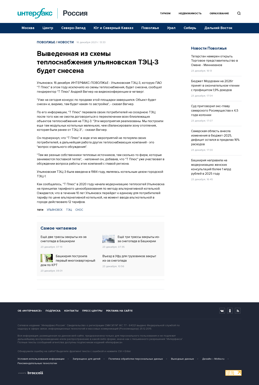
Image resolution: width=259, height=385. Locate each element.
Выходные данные (182, 358)
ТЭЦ (69, 209)
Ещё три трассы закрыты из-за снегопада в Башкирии (131, 239)
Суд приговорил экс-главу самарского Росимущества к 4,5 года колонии (214, 110)
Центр (48, 28)
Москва (28, 28)
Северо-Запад (73, 28)
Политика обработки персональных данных (135, 358)
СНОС (79, 209)
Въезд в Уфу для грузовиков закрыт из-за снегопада (129, 258)
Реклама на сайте (119, 310)
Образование (219, 13)
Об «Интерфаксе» (30, 310)
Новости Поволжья (209, 48)
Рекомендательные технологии (37, 363)
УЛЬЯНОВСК (55, 209)
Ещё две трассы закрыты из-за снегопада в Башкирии (63, 239)
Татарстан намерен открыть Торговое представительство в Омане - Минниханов (214, 60)
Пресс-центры (92, 310)
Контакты (71, 310)
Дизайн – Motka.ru (213, 358)
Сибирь (190, 28)
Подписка (53, 310)
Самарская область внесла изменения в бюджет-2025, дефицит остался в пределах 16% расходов (215, 137)
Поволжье (150, 28)
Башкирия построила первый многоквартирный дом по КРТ (68, 260)
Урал (171, 28)
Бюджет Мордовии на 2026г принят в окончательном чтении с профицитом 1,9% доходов (215, 85)
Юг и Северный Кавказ (113, 28)
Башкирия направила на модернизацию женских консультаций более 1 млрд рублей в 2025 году (211, 166)
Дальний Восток (218, 28)
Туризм (165, 13)
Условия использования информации (41, 358)
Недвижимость (190, 13)
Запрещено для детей (86, 358)
